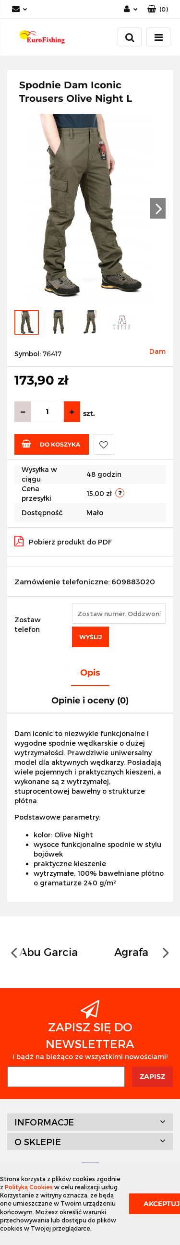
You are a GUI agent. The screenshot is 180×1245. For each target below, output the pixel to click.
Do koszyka (51, 443)
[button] (158, 9)
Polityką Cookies (29, 1187)
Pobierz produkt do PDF (63, 541)
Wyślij (90, 637)
